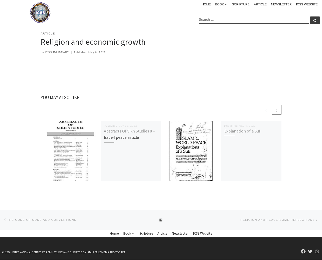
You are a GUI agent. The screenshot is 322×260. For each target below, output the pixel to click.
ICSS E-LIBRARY (57, 52)
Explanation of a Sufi (242, 131)
